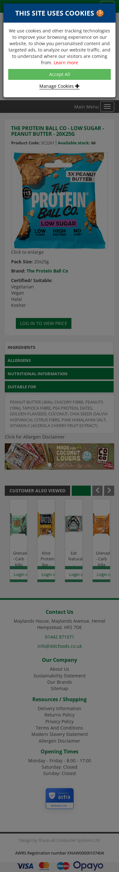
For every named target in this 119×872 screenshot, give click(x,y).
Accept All (59, 74)
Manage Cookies (59, 86)
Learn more (66, 62)
